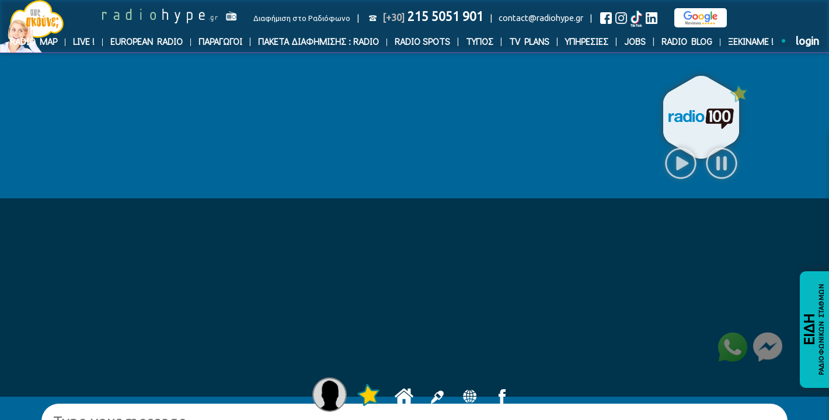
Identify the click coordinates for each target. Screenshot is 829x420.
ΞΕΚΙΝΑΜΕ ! (751, 41)
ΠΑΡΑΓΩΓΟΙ (220, 41)
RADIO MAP (33, 41)
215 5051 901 (432, 16)
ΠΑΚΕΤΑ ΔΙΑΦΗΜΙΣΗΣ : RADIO (318, 41)
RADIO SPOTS (422, 41)
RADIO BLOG (686, 41)
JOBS (635, 41)
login (807, 41)
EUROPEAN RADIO (146, 41)
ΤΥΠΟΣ (479, 41)
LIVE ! (84, 41)
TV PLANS (529, 41)
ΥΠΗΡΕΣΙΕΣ (586, 41)
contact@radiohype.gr (541, 18)
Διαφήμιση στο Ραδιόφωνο (301, 18)
